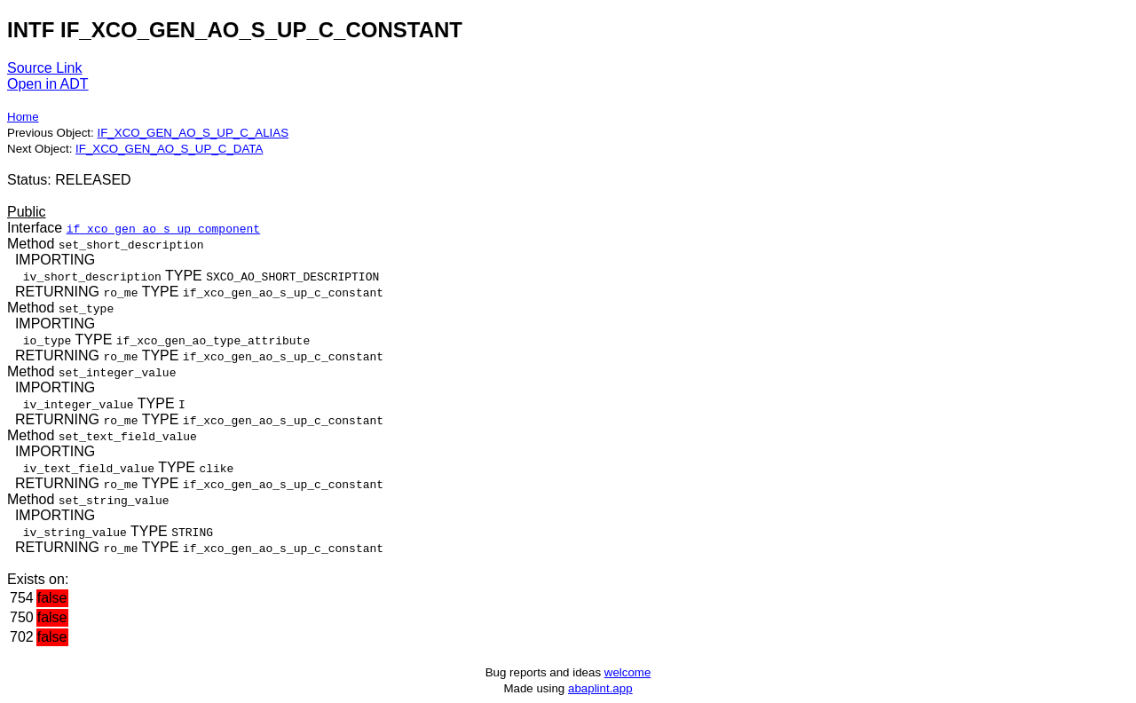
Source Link (45, 67)
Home (23, 116)
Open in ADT (48, 83)
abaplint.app (600, 688)
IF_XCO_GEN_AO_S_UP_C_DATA (169, 148)
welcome (627, 672)
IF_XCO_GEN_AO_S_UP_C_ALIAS (192, 132)
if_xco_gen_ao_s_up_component (163, 228)
